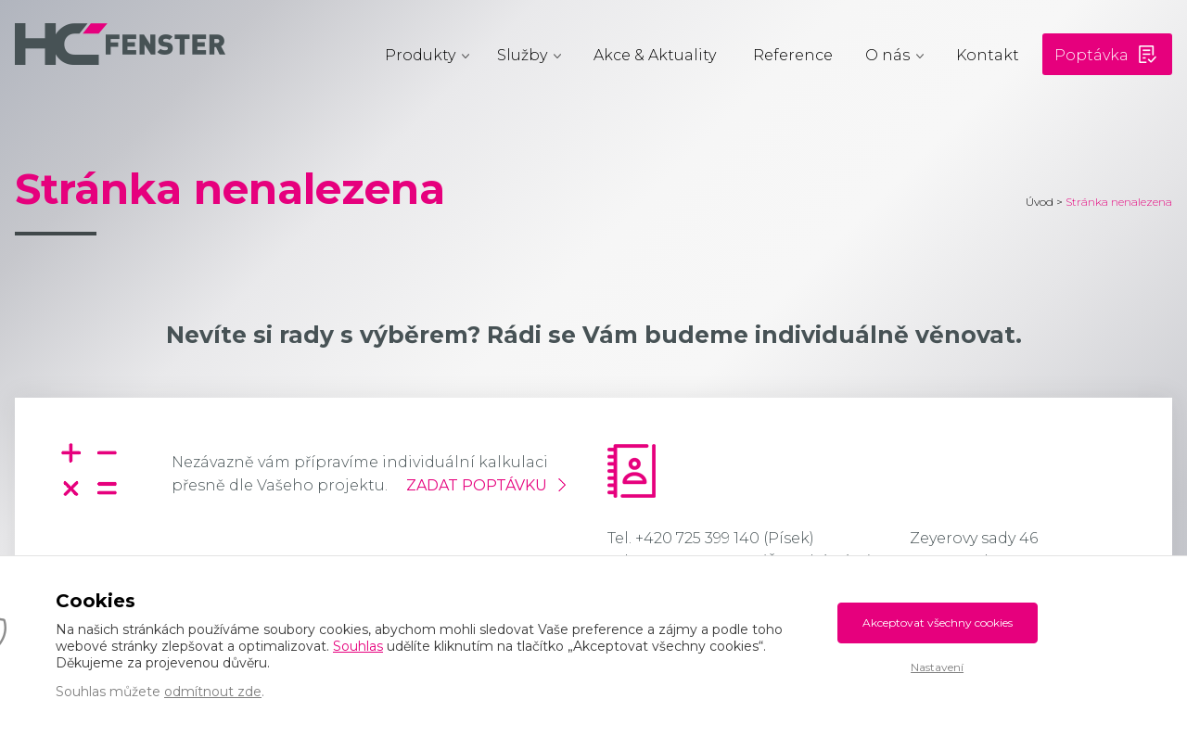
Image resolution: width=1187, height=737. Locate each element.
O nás (887, 55)
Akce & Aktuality (655, 55)
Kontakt (987, 55)
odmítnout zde (213, 691)
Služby (522, 55)
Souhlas (358, 646)
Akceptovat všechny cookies (937, 622)
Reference (793, 55)
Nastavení (937, 667)
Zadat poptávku (476, 485)
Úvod (1039, 202)
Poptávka (1091, 55)
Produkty (420, 55)
